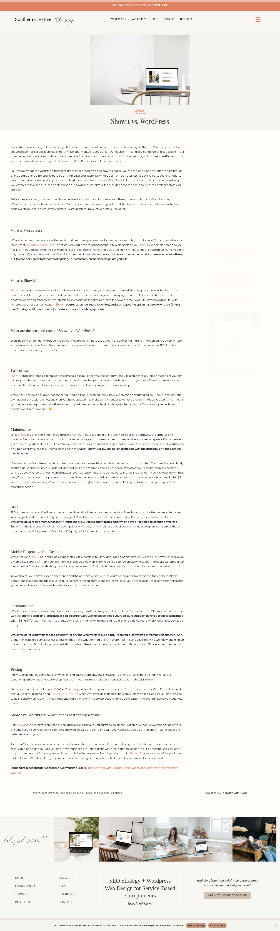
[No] (275, 925)
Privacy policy (217, 925)
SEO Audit (66, 878)
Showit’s (16, 375)
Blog (63, 886)
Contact (65, 902)
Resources (67, 894)
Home (19, 878)
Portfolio (23, 902)
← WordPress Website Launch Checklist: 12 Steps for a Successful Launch (76, 793)
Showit (172, 147)
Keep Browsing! (196, 925)
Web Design (140, 113)
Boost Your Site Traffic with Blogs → (227, 793)
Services (21, 894)
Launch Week (25, 886)
